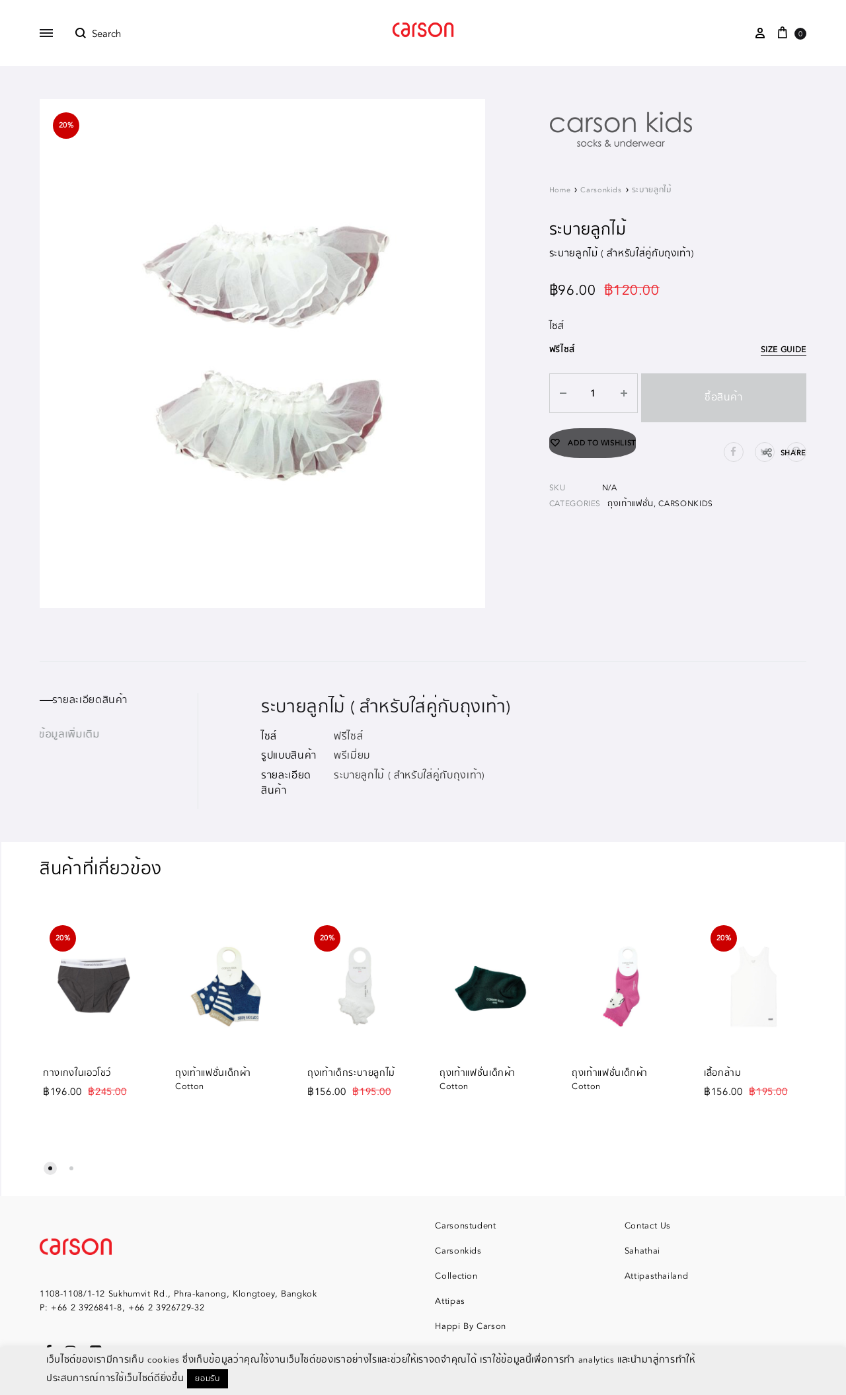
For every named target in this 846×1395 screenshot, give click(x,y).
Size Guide (785, 350)
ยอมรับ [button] (207, 1379)
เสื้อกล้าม (723, 1073)
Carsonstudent (465, 1226)
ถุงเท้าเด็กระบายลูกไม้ (351, 1073)
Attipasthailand (657, 1276)
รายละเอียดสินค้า (97, 700)
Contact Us (648, 1226)
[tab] (119, 700)
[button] (50, 1168)
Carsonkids (601, 190)
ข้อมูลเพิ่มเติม (70, 734)
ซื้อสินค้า (721, 393)
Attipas (450, 1301)
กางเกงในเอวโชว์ (77, 1073)
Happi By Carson (470, 1326)
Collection (456, 1276)
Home (560, 190)
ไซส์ (556, 326)
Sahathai (642, 1251)
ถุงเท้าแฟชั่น (630, 495)
